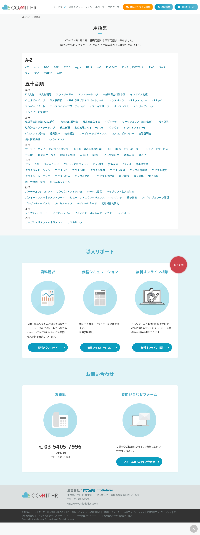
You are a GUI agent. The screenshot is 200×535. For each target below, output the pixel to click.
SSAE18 (48, 73)
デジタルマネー (83, 176)
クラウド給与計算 (45, 515)
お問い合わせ (188, 7)
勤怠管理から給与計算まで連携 (118, 515)
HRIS (89, 67)
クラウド (114, 127)
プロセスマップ (63, 203)
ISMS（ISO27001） (133, 67)
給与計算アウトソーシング (40, 127)
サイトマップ (38, 511)
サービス (57, 7)
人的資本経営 (111, 155)
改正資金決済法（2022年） (40, 121)
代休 (27, 164)
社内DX (29, 155)
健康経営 (70, 133)
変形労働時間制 (110, 203)
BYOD (66, 67)
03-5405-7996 (60, 446)
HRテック (157, 100)
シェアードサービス (157, 149)
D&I (37, 164)
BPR (56, 67)
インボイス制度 (139, 94)
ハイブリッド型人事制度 (120, 191)
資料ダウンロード (48, 347)
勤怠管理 (65, 127)
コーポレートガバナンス (93, 133)
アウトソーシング (88, 94)
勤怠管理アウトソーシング (90, 127)
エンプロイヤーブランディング (67, 106)
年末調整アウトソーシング (89, 515)
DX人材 (127, 164)
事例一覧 (100, 7)
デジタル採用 (117, 170)
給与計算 (164, 121)
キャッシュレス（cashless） (138, 121)
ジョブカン (69, 515)
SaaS (162, 67)
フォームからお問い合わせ (139, 462)
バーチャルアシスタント (38, 191)
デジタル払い (62, 176)
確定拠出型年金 (91, 121)
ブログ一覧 (114, 7)
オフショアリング (99, 106)
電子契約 (124, 176)
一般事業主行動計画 (114, 94)
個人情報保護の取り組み (58, 511)
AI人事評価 (56, 100)
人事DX (58, 515)
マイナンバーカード (36, 213)
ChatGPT (98, 164)
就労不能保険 (67, 155)
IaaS (99, 67)
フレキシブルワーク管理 (155, 197)
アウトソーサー (65, 94)
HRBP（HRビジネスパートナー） (85, 100)
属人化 (142, 155)
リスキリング (74, 222)
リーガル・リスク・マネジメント (44, 222)
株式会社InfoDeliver (98, 490)
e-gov (78, 67)
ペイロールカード (87, 203)
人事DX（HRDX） (90, 155)
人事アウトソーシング (134, 511)
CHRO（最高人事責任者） (89, 149)
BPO (46, 67)
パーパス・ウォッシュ (69, 191)
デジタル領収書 (105, 176)
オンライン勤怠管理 (36, 112)
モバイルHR (123, 213)
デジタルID (61, 170)
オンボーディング (143, 106)
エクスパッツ (116, 100)
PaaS (152, 67)
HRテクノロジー (138, 100)
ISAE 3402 (112, 67)
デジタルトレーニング (37, 176)
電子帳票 (139, 176)
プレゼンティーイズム (37, 203)
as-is (36, 67)
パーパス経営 (94, 191)
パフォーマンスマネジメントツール (45, 197)
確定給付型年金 (69, 121)
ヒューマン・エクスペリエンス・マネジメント (96, 197)
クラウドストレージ (135, 127)
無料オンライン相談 (140, 7)
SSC (36, 73)
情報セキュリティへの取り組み (86, 511)
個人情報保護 (32, 139)
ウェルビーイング (35, 100)
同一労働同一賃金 (35, 182)
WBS (59, 73)
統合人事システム (60, 182)
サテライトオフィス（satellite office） (47, 149)
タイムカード (51, 164)
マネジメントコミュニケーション (93, 213)
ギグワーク (111, 121)
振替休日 (132, 197)
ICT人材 (29, 94)
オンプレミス (121, 106)
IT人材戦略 (45, 94)
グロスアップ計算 (35, 133)
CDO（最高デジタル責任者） (124, 149)
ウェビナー (116, 511)
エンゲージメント (35, 106)
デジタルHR (78, 170)
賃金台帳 (113, 164)
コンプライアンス (55, 139)
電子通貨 (153, 176)
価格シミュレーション (80, 7)
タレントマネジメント (75, 164)
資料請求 (165, 7)
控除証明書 (145, 133)
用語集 (106, 511)
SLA (27, 73)
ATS (27, 67)
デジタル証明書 (138, 170)
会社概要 (26, 511)
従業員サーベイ (46, 155)
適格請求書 (142, 164)
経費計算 (55, 133)
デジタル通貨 (159, 170)
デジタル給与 (97, 170)
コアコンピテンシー (122, 133)
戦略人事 (129, 155)
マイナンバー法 (61, 213)
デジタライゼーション (37, 170)
